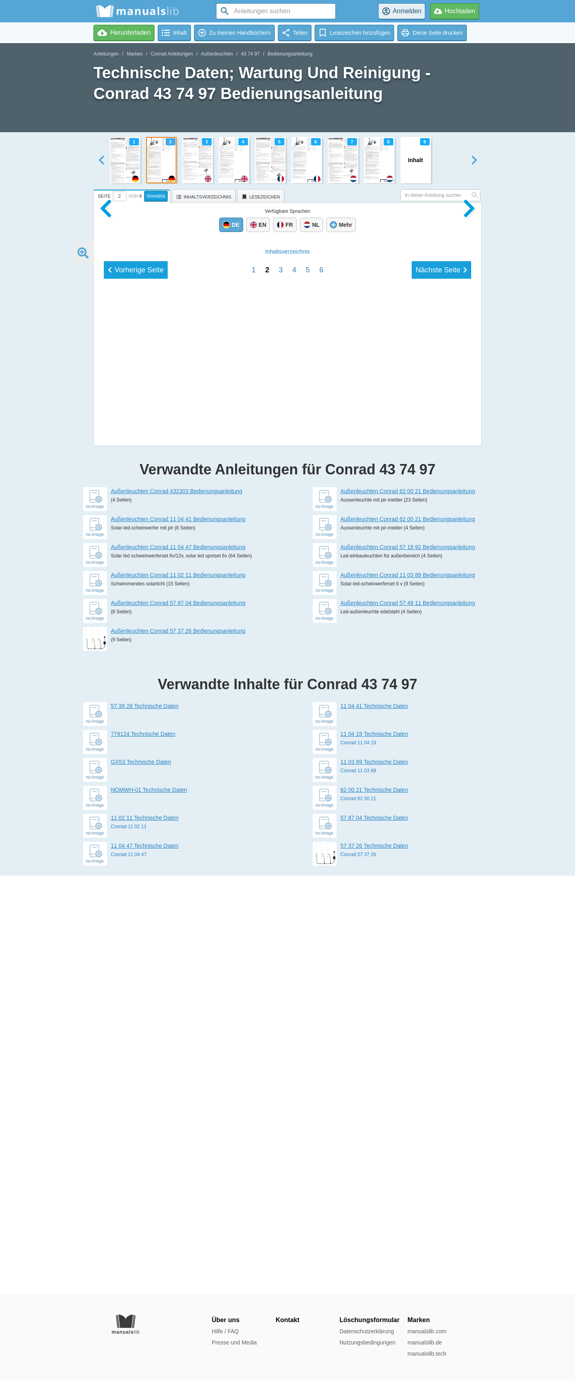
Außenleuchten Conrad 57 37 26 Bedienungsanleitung (178, 1049)
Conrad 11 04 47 (129, 1272)
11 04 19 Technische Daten (374, 1152)
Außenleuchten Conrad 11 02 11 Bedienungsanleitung (178, 993)
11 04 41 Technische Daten (374, 1124)
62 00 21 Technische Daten (374, 1208)
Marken (135, 54)
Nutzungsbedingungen (367, 1342)
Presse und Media (234, 1342)
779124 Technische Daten (143, 1152)
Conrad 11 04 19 (358, 1161)
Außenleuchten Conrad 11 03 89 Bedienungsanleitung (408, 993)
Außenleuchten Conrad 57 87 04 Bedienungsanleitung (178, 1021)
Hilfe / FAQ (225, 1331)
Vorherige (136, 812)
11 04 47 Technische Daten (144, 1264)
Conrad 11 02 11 (129, 1244)
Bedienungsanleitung (290, 54)
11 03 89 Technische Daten (374, 1180)
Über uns (225, 1320)
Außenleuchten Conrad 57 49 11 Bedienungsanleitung (408, 1021)
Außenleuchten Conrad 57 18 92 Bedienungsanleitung (408, 965)
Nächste (441, 812)
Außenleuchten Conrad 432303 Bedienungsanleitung (176, 909)
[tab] (132, 195)
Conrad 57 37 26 (358, 1272)
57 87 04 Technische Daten (374, 1236)
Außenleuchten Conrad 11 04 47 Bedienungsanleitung (178, 965)
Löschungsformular (369, 1320)
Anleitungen (106, 54)
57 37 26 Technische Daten (374, 1264)
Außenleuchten (217, 54)
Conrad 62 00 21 (358, 1216)
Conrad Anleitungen (171, 54)
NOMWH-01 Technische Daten (149, 1208)
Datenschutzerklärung (366, 1331)
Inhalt (287, 794)
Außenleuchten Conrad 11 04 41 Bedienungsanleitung (178, 937)
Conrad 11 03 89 (358, 1189)
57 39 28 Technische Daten (144, 1124)
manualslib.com (426, 1331)
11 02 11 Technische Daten (144, 1236)
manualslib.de (424, 1342)
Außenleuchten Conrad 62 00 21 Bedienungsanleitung (408, 909)
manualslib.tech (426, 1353)
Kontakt (287, 1320)
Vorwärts (156, 196)
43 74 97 (250, 54)
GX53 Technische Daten (141, 1180)
